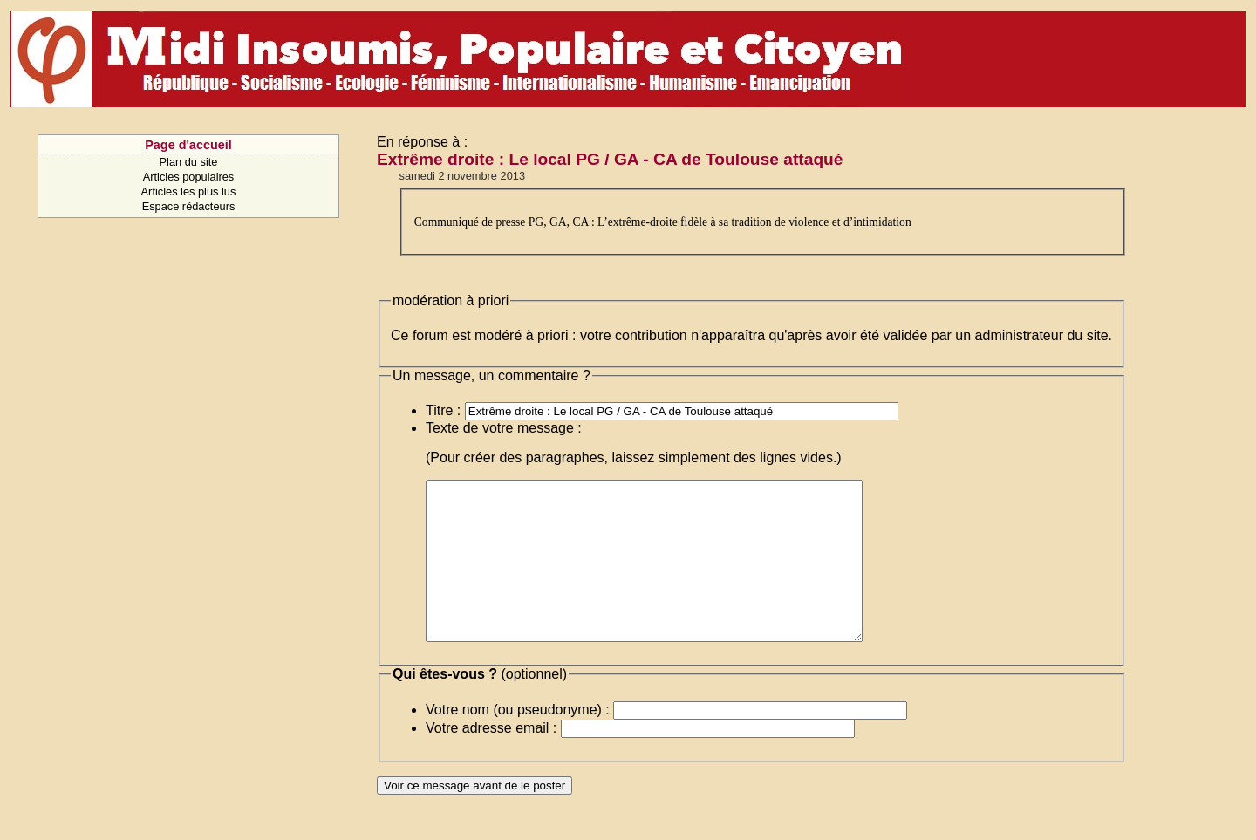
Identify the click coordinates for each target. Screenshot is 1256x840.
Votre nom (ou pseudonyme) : (518, 741)
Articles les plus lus (188, 191)
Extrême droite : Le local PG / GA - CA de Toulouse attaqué (610, 159)
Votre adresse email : (491, 759)
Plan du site (189, 161)
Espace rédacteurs (189, 206)
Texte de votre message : (504, 427)
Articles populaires (189, 176)
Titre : (443, 410)
